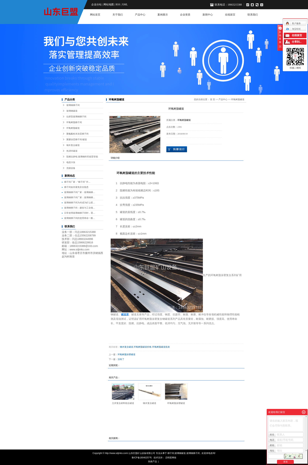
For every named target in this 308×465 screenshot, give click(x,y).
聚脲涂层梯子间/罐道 (76, 139)
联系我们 (253, 14)
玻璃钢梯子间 (73, 105)
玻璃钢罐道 (71, 111)
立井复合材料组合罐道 (123, 403)
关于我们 (118, 14)
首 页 (212, 99)
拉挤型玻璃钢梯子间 (76, 116)
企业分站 (96, 4)
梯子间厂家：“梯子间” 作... (77, 182)
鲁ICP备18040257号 (142, 457)
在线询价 (176, 149)
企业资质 (185, 14)
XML (125, 4)
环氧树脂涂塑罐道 (126, 354)
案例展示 (163, 14)
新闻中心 (208, 14)
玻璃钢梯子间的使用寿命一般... (79, 218)
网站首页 (95, 14)
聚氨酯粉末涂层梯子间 (77, 133)
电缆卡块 (70, 162)
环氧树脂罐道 (73, 128)
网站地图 (108, 4)
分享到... (297, 41)
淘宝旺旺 (293, 28)
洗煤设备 (70, 168)
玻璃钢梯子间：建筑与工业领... (79, 207)
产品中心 (140, 14)
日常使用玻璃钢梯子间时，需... (79, 213)
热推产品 (152, 461)
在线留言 (230, 14)
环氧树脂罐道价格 (142, 347)
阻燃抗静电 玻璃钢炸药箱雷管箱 (82, 156)
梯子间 (170, 453)
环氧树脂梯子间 (74, 122)
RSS (118, 4)
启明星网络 (170, 457)
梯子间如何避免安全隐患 (76, 187)
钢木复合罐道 (73, 145)
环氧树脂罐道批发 (161, 347)
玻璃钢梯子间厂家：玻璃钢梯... (79, 192)
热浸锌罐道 (71, 151)
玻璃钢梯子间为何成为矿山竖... (79, 202)
